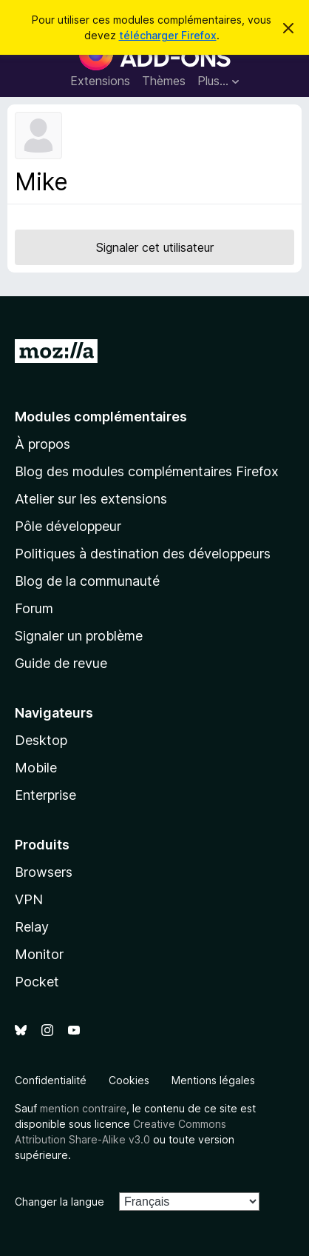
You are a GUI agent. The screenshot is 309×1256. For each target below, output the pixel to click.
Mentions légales (213, 1080)
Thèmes (164, 80)
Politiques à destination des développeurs (143, 553)
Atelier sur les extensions (91, 499)
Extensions (100, 80)
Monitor (39, 954)
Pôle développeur (68, 526)
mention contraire (83, 1108)
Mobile (36, 767)
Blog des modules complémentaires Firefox (147, 471)
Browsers (43, 872)
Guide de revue (61, 663)
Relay (32, 927)
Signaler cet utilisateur (155, 247)
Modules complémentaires (101, 416)
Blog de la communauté (87, 581)
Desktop (41, 740)
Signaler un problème (79, 636)
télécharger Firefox (168, 35)
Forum (34, 608)
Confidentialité (50, 1080)
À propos (42, 444)
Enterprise (45, 795)
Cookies (129, 1080)
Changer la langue (59, 1201)
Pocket (37, 981)
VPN (29, 899)
